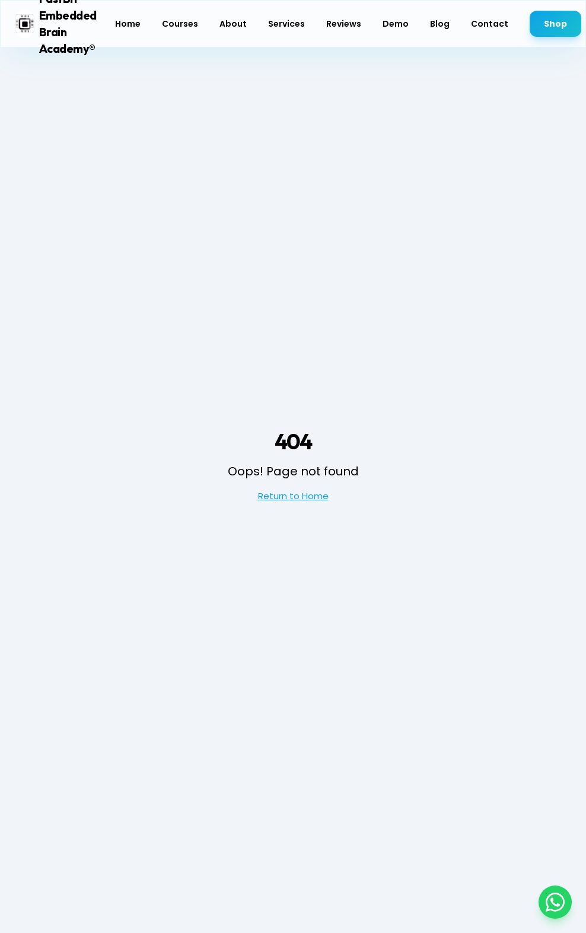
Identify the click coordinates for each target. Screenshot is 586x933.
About (233, 18)
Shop (555, 18)
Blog (440, 18)
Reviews (343, 18)
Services (286, 18)
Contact (489, 18)
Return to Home (293, 496)
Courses (180, 18)
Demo (396, 18)
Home (128, 18)
